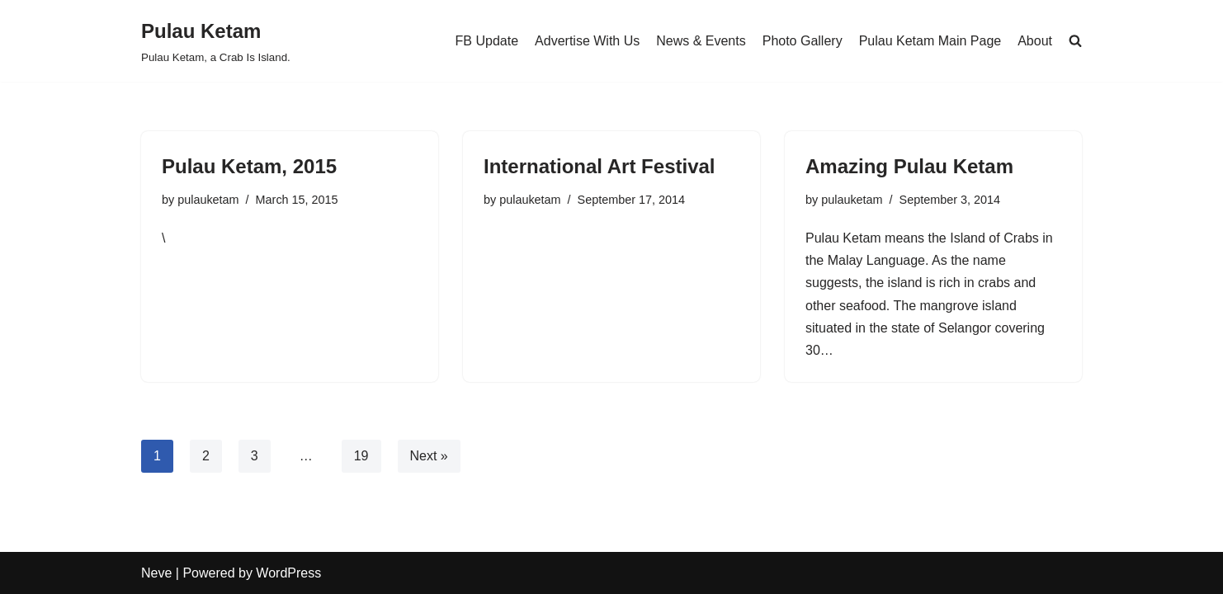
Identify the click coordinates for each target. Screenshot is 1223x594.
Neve (156, 573)
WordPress (288, 573)
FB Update (487, 41)
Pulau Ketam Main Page (930, 41)
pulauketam (207, 199)
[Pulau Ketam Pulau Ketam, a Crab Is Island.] (215, 41)
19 (361, 456)
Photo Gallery (803, 41)
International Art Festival (599, 166)
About (1035, 41)
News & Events (700, 41)
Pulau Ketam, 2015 (249, 166)
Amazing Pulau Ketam (909, 166)
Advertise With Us (587, 41)
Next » (429, 456)
